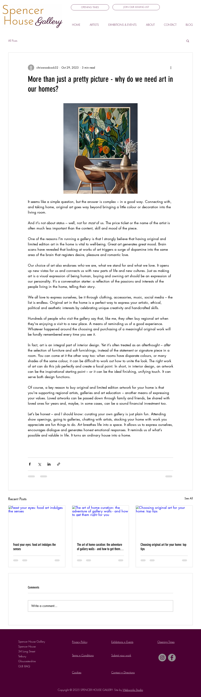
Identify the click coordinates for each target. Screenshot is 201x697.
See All (189, 498)
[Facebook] (172, 657)
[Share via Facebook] (30, 464)
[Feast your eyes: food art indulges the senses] (36, 522)
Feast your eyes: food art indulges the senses (34, 546)
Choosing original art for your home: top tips (163, 546)
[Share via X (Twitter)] (39, 464)
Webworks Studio (133, 690)
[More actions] (170, 67)
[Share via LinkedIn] (49, 464)
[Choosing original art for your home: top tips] (164, 522)
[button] (136, 7)
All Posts (12, 40)
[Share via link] (58, 464)
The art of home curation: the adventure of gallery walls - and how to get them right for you (99, 546)
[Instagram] (162, 657)
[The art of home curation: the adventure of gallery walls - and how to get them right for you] (100, 522)
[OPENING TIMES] (90, 7)
